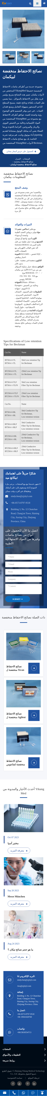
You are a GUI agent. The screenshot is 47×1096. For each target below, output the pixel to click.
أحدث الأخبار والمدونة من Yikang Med (23, 791)
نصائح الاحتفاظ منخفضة (23, 162)
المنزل (18, 159)
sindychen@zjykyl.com (26, 980)
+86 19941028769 (24, 1017)
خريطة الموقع (34, 1078)
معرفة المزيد (18, 850)
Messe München (16, 896)
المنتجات (26, 159)
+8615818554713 (24, 1032)
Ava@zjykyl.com (24, 986)
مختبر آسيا (13, 843)
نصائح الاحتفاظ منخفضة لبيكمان (23, 164)
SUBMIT (17, 599)
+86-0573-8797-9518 (25, 1014)
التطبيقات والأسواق (11, 1055)
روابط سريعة (9, 1060)
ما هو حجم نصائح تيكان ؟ (20, 949)
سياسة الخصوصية (14, 1078)
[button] (43, 57)
